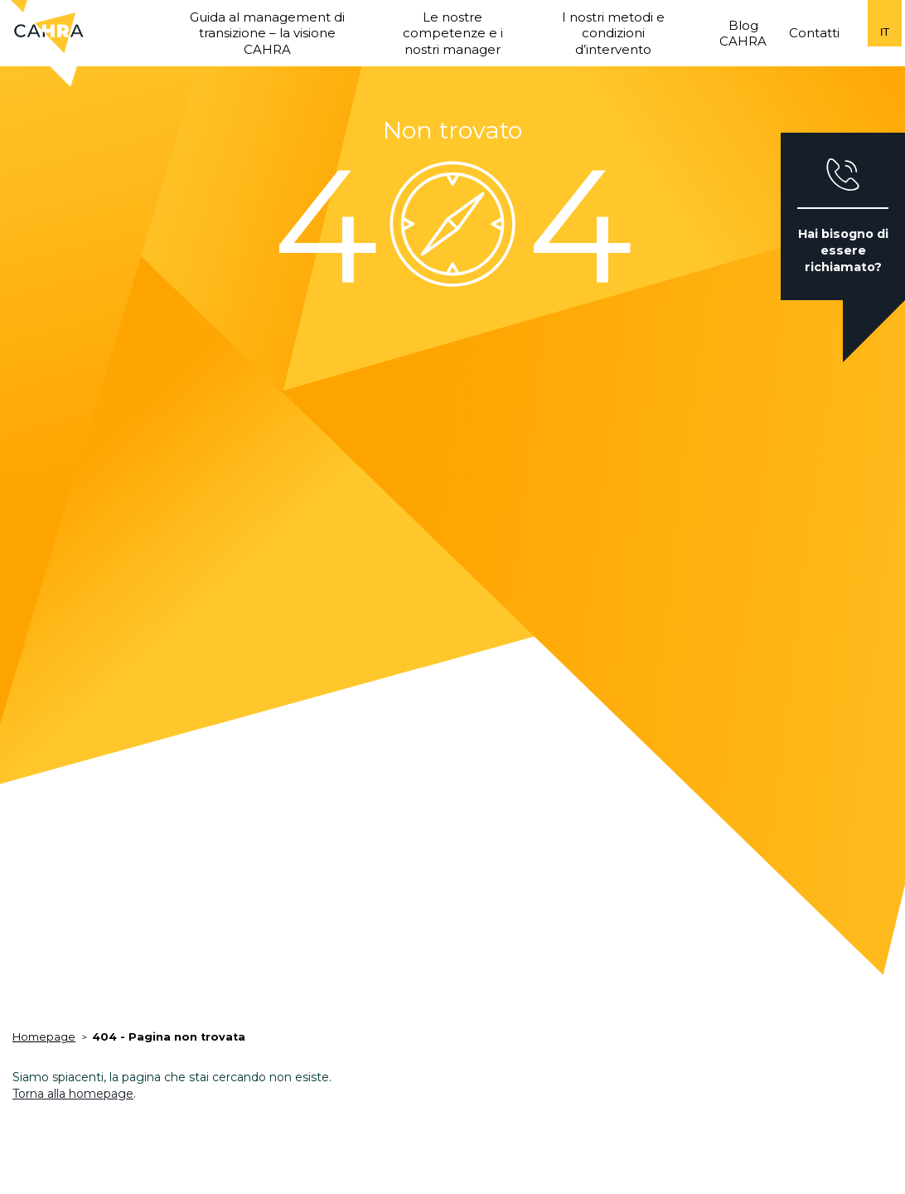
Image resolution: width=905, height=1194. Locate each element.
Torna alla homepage (72, 1093)
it (884, 32)
